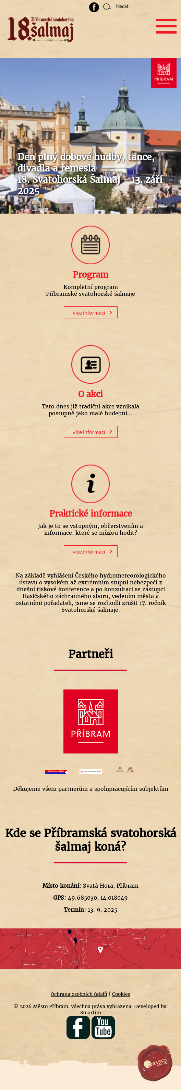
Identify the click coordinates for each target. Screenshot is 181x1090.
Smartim (90, 1013)
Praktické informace (90, 513)
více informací (89, 312)
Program (90, 274)
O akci (90, 394)
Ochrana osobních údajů (79, 994)
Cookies (121, 994)
